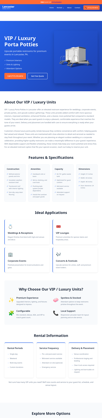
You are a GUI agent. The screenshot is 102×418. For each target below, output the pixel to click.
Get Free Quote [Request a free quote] (14, 80)
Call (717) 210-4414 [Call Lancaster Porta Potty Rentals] (16, 72)
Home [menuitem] (51, 8)
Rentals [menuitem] (59, 8)
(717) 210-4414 (56, 2)
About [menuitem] (69, 8)
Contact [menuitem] (77, 8)
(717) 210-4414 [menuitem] (91, 8)
